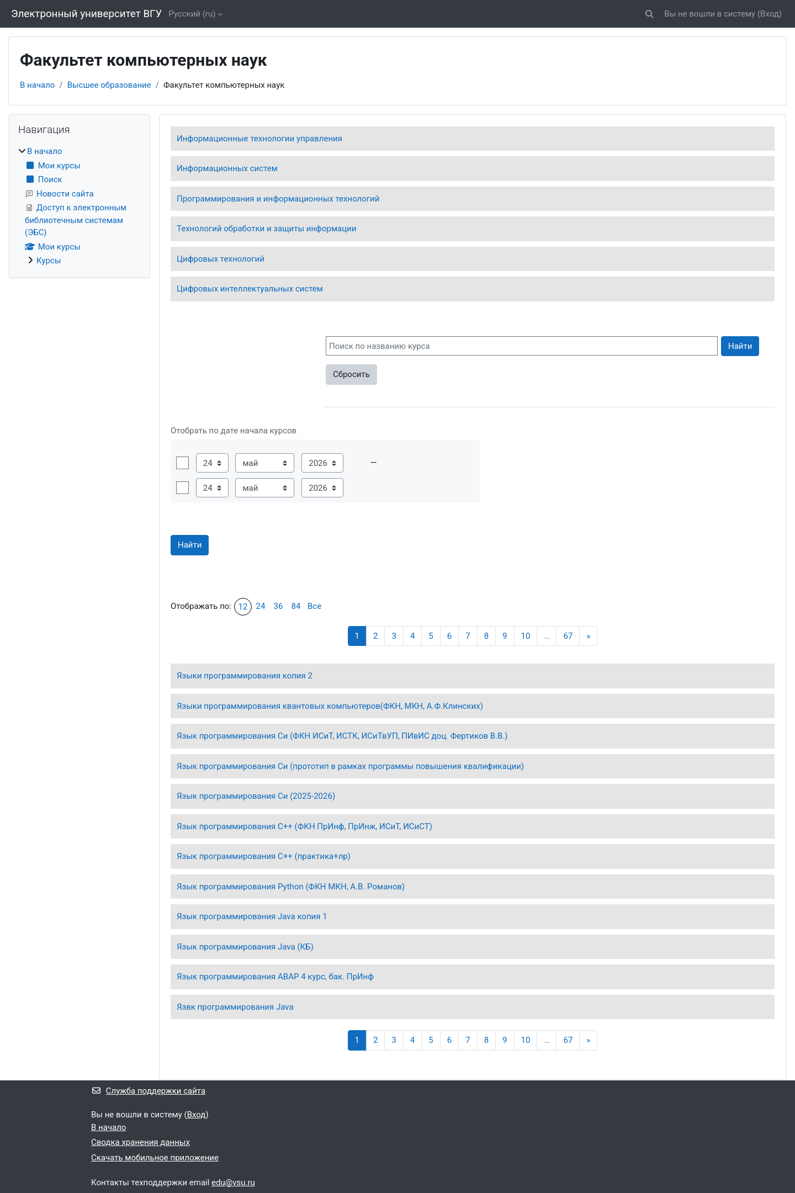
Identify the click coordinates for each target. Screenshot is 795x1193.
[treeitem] (79, 206)
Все (314, 606)
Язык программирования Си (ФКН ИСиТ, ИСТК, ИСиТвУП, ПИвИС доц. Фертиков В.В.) (342, 736)
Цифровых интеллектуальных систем (250, 289)
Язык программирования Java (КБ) (245, 947)
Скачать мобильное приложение (155, 1158)
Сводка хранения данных (140, 1142)
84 (296, 606)
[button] (650, 14)
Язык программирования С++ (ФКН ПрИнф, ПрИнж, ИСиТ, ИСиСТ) (304, 826)
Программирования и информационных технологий (278, 199)
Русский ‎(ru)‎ (191, 14)
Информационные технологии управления (259, 139)
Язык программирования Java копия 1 (252, 916)
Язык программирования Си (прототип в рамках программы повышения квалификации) (350, 766)
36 (278, 606)
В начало (37, 85)
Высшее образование (109, 85)
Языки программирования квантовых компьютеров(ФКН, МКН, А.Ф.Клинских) (330, 706)
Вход (769, 14)
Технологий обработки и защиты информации (266, 229)
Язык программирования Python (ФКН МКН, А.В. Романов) (291, 887)
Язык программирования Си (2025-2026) (256, 796)
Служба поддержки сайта (148, 1091)
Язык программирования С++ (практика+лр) (264, 856)
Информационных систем (227, 168)
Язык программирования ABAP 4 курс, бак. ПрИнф (275, 977)
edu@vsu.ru (233, 1182)
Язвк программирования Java (235, 1007)
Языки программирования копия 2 (244, 676)
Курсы (48, 261)
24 (261, 606)
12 (243, 607)
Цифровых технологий (220, 259)
